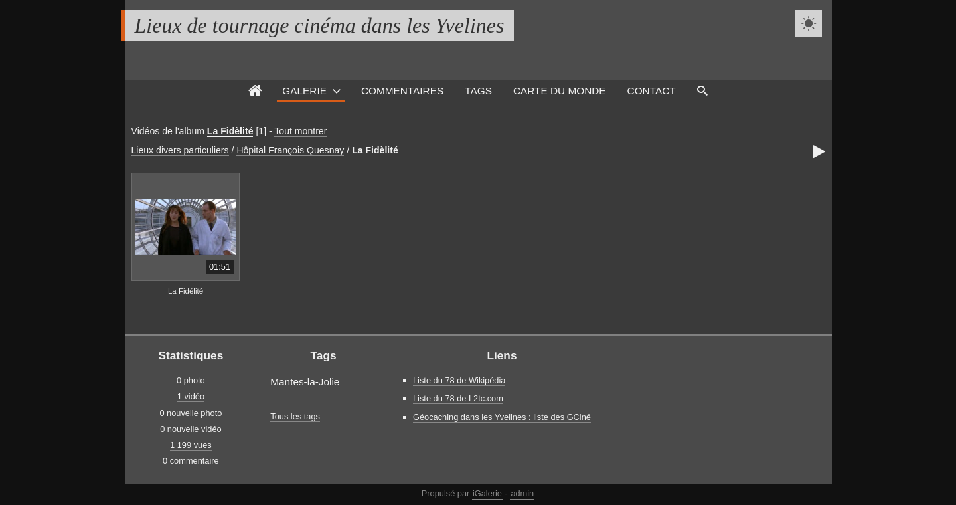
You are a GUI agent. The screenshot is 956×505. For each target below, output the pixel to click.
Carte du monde (559, 90)
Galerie (304, 90)
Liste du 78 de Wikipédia (459, 380)
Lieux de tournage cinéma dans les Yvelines (320, 25)
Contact (651, 90)
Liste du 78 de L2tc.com (458, 398)
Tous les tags (295, 416)
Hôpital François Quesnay (290, 150)
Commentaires (402, 90)
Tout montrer (300, 131)
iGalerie (487, 493)
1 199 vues (191, 445)
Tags (478, 90)
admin (522, 493)
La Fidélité (185, 291)
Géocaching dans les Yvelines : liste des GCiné (502, 417)
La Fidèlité (230, 131)
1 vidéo (190, 396)
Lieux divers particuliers (180, 150)
